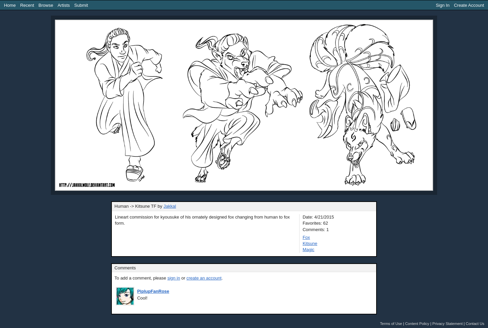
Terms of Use (391, 324)
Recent (27, 5)
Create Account (469, 5)
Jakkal (169, 206)
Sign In (442, 5)
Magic (308, 249)
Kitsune (310, 243)
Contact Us (475, 324)
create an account (203, 278)
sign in (173, 278)
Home (10, 5)
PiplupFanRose (153, 291)
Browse (46, 5)
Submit (81, 5)
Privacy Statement (447, 324)
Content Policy (417, 324)
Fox (306, 237)
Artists (64, 5)
